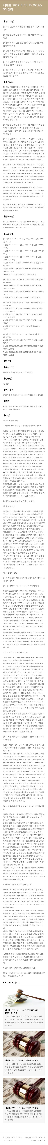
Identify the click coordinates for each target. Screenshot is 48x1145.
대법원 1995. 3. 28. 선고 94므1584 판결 (21, 1060)
